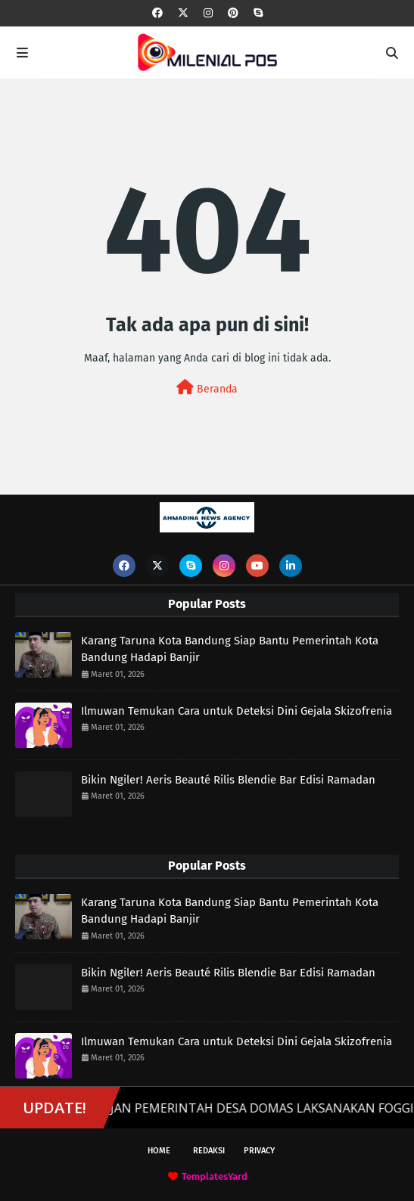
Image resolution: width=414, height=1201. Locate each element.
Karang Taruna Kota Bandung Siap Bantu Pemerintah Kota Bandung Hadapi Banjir (229, 649)
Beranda (207, 388)
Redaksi (209, 1151)
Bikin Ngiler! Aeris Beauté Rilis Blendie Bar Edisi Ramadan (228, 780)
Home (159, 1151)
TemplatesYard (214, 1176)
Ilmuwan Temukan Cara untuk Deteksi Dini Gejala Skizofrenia (236, 711)
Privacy (259, 1151)
